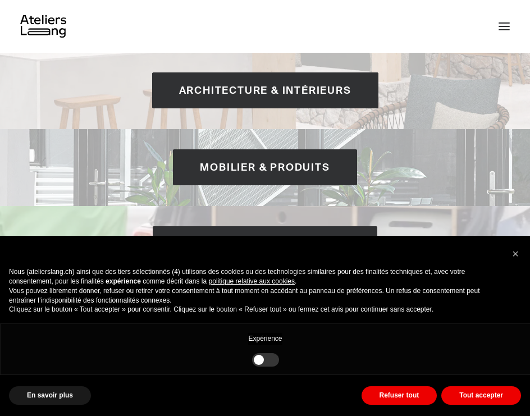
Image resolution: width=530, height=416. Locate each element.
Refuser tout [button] (399, 395)
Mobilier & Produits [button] (265, 167)
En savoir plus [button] (50, 395)
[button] (504, 26)
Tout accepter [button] (481, 395)
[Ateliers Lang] (43, 26)
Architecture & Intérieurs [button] (265, 90)
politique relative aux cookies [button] (252, 281)
